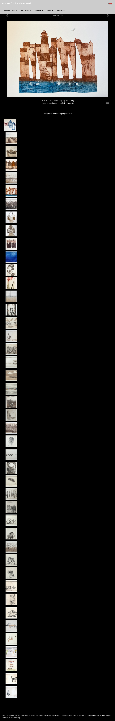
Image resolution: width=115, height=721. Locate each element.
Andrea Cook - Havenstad (16, 3)
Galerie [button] (39, 10)
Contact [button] (61, 10)
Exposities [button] (26, 10)
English (110, 3)
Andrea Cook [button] (10, 10)
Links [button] (50, 10)
